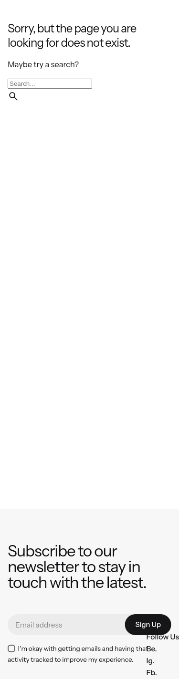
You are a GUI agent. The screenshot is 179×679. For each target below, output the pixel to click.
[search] (13, 96)
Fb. (151, 672)
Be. (151, 648)
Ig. (150, 660)
